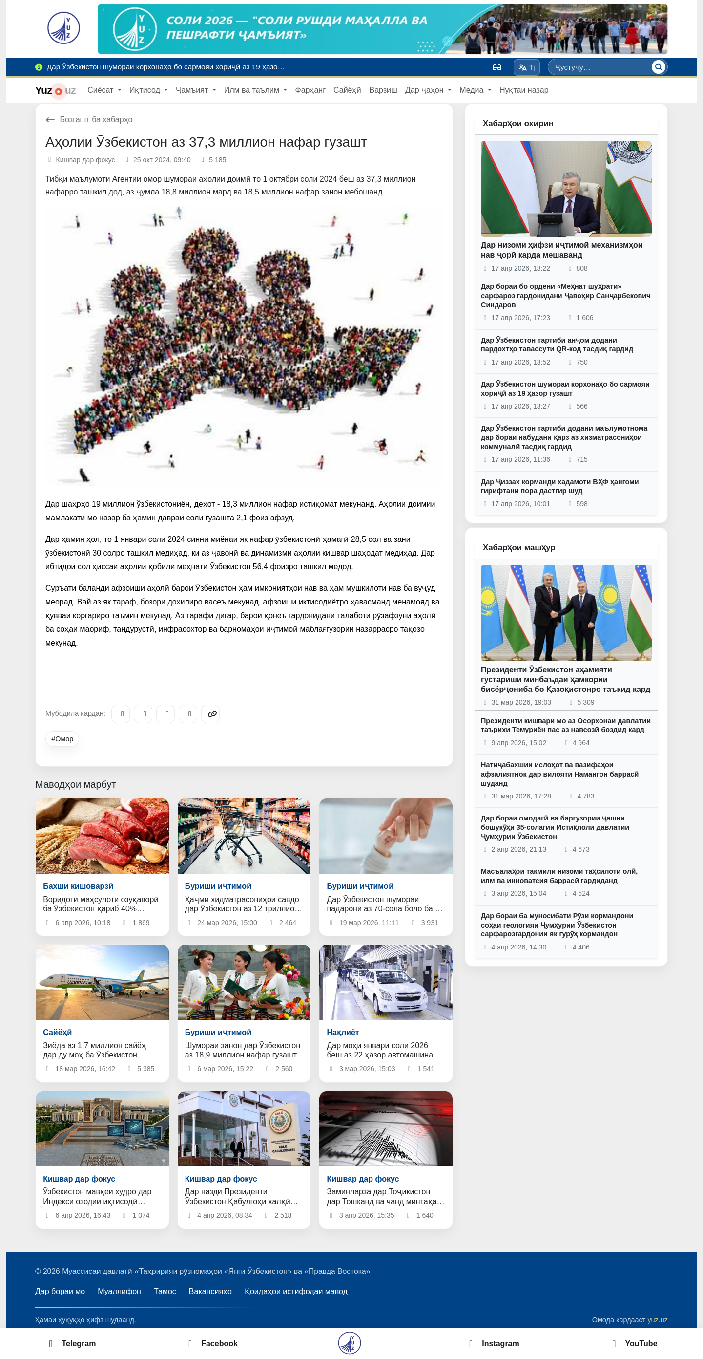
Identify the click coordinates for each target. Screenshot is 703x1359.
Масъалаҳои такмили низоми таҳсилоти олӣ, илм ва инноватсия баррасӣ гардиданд (559, 875)
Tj (526, 67)
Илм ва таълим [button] (253, 90)
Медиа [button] (472, 90)
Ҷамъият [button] (193, 90)
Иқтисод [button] (145, 90)
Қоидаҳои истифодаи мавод (296, 1291)
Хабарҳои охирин (518, 123)
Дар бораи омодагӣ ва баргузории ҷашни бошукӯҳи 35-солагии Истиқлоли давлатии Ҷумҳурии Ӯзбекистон (555, 827)
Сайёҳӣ (347, 90)
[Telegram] (120, 714)
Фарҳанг (310, 90)
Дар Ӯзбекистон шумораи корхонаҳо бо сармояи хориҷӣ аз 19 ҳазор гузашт (565, 388)
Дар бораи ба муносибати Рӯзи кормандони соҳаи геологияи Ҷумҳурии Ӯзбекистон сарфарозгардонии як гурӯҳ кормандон (557, 925)
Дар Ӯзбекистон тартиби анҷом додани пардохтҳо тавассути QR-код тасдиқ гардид (557, 344)
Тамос (165, 1291)
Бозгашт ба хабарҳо (89, 119)
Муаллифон (119, 1291)
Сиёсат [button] (101, 90)
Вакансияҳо (210, 1291)
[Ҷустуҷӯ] (658, 67)
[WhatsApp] (188, 714)
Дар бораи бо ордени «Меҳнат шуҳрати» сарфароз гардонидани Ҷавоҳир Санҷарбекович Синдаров (566, 295)
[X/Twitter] (165, 714)
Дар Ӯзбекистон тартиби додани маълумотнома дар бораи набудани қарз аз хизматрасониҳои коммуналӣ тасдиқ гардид (564, 437)
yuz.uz (657, 1320)
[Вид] (497, 67)
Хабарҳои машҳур (519, 547)
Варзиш (383, 90)
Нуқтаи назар (524, 90)
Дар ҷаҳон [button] (425, 90)
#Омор (62, 739)
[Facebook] (143, 714)
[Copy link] (210, 714)
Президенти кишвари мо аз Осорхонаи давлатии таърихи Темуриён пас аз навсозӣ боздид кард (566, 725)
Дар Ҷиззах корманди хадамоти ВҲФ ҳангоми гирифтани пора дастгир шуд (560, 486)
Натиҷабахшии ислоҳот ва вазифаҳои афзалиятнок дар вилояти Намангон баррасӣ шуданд (560, 774)
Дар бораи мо (60, 1291)
